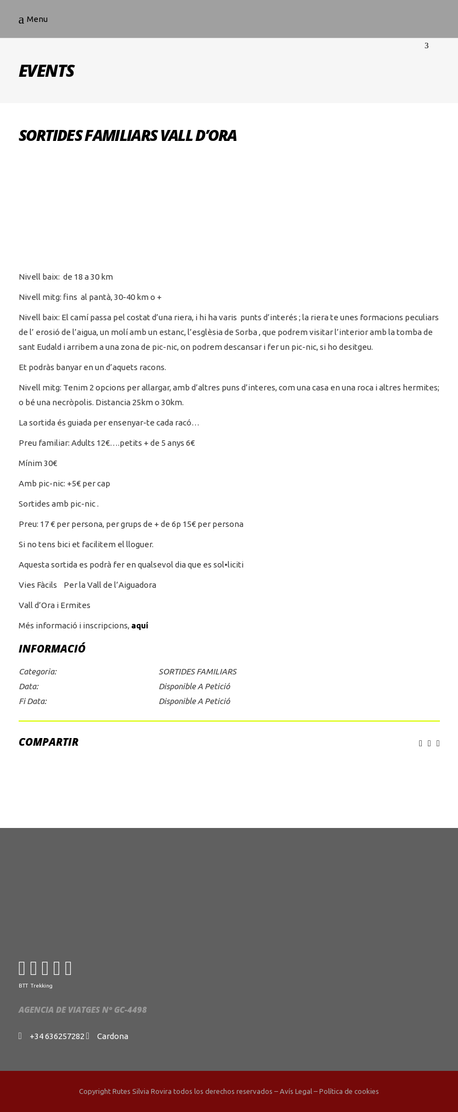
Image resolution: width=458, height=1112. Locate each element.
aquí (139, 625)
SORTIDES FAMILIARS (197, 671)
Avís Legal (296, 1091)
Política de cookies (349, 1091)
